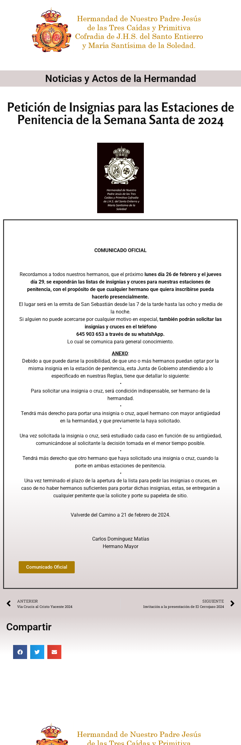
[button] (20, 652)
